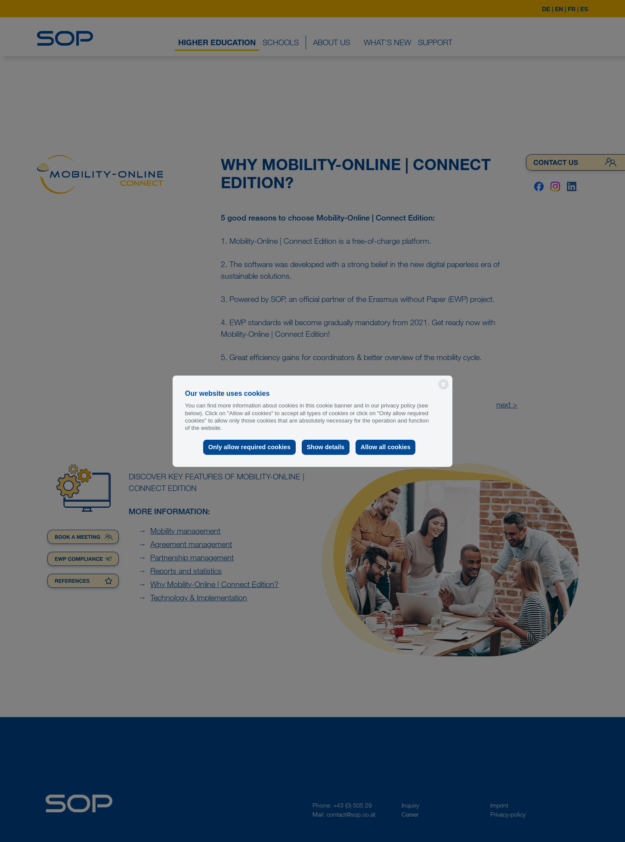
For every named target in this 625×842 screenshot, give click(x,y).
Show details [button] (325, 447)
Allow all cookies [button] (386, 447)
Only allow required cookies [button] (249, 447)
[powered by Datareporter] (443, 388)
